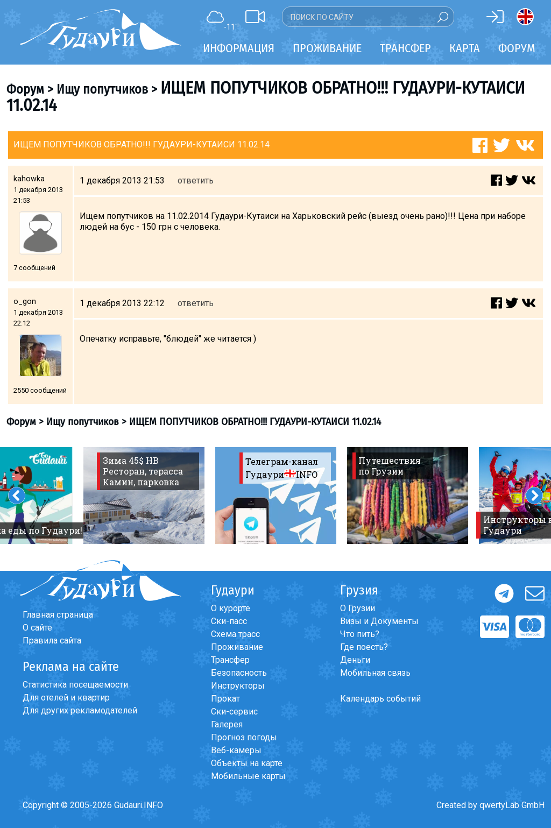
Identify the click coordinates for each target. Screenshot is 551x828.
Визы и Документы (379, 621)
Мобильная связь (375, 673)
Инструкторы (238, 686)
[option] (144, 495)
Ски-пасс (229, 621)
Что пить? (359, 634)
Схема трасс (235, 634)
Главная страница (58, 615)
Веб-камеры (236, 750)
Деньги (355, 660)
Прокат (225, 698)
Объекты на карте (246, 763)
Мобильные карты (248, 776)
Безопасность (239, 673)
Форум (516, 48)
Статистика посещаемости (75, 685)
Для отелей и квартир (66, 697)
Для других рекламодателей (80, 710)
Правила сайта (52, 640)
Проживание (237, 647)
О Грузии (357, 608)
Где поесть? (364, 647)
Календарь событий (380, 698)
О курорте (230, 608)
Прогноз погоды (244, 737)
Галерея (227, 724)
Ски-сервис (234, 711)
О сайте (37, 627)
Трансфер (230, 660)
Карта (464, 48)
